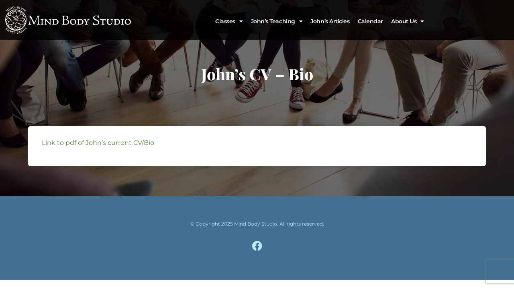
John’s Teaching (277, 21)
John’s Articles (329, 21)
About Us (407, 21)
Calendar (370, 21)
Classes (229, 21)
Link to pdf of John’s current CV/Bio (98, 143)
